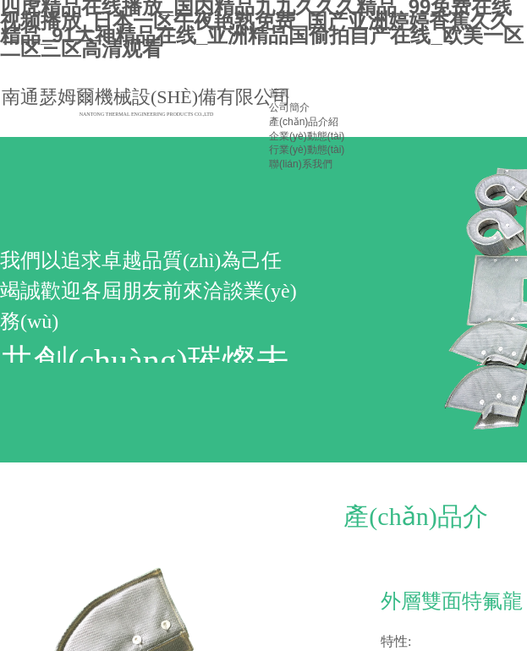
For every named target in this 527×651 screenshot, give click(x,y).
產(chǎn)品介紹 (303, 122)
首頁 (279, 93)
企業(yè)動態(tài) (306, 136)
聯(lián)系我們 (300, 164)
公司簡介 (289, 107)
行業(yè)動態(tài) (306, 150)
